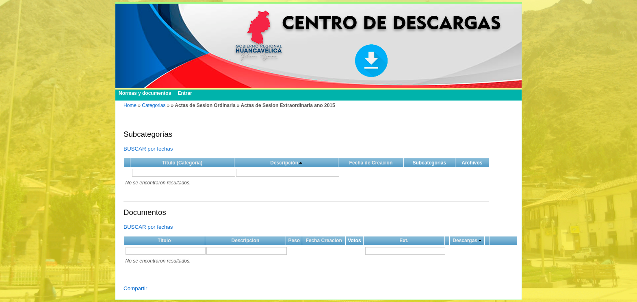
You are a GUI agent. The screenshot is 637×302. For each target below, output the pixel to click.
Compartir (135, 288)
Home (130, 105)
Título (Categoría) (182, 163)
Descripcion (246, 240)
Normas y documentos (145, 93)
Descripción (284, 163)
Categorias (153, 105)
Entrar (185, 93)
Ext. (403, 240)
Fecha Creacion (324, 240)
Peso (294, 240)
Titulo (164, 240)
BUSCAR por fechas (148, 149)
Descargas (465, 240)
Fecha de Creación (371, 163)
